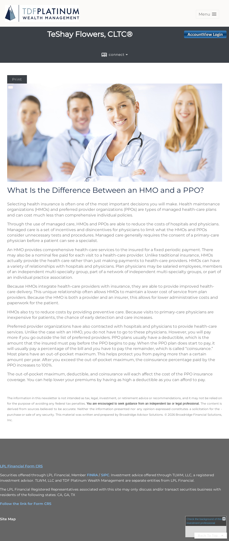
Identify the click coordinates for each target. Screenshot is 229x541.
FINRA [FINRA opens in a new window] (92, 475)
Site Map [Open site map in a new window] (8, 519)
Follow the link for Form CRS (25, 503)
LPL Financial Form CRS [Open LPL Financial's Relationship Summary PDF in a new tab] (21, 466)
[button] (207, 14)
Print (17, 79)
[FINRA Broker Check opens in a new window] (206, 526)
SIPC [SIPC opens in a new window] (105, 475)
